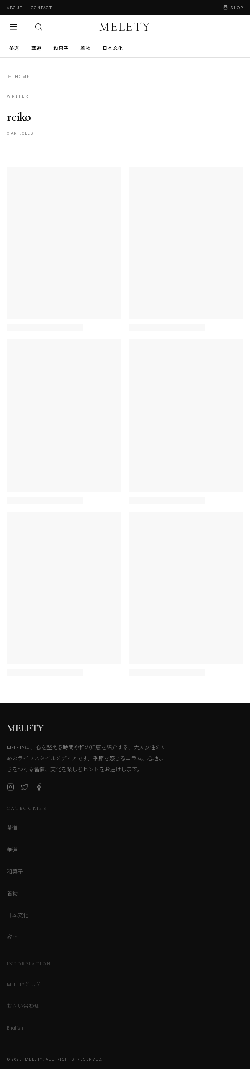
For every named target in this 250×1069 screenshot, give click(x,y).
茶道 (14, 48)
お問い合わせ (23, 1008)
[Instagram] (10, 789)
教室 (12, 939)
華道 (36, 48)
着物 (85, 48)
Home (18, 76)
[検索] (38, 27)
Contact (41, 7)
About (15, 7)
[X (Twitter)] (24, 789)
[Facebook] (39, 789)
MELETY (125, 26)
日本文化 (113, 48)
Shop (233, 7)
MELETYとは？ (24, 986)
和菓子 (61, 48)
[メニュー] (13, 27)
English (15, 1029)
